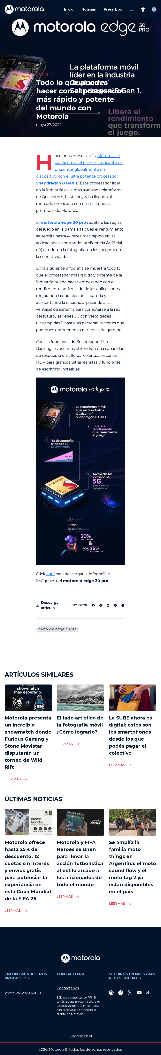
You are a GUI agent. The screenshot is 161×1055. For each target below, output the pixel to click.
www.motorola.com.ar (24, 992)
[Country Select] (154, 9)
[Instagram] (111, 992)
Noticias (88, 9)
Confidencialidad (80, 1036)
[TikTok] (148, 992)
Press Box (113, 9)
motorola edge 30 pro (57, 629)
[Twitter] (130, 992)
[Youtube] (139, 992)
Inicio (68, 9)
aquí (50, 574)
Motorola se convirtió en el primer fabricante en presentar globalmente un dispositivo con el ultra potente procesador (79, 169)
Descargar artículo (48, 605)
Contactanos (68, 988)
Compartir (78, 605)
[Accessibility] (143, 9)
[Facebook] (120, 992)
